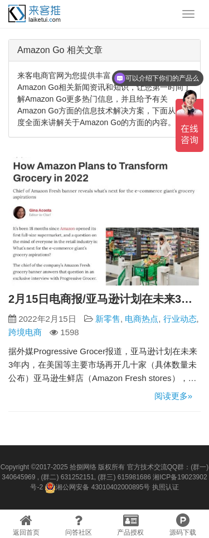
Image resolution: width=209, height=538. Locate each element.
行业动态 (180, 318)
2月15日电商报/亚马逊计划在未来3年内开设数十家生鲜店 (104, 299)
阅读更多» (173, 396)
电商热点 (141, 318)
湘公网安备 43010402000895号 (97, 487)
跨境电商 (25, 332)
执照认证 (165, 487)
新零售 (107, 318)
